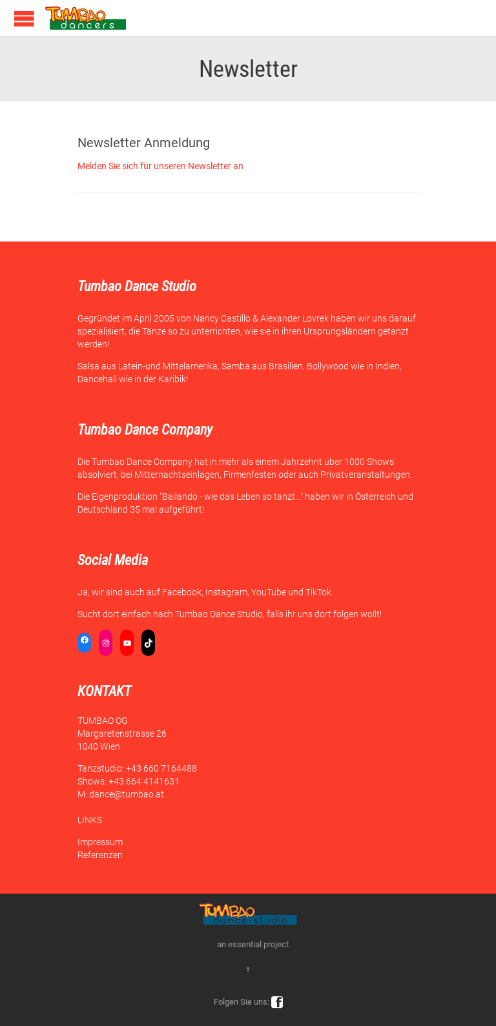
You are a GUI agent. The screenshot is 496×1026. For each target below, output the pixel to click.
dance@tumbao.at (126, 794)
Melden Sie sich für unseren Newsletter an (160, 166)
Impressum (100, 842)
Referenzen (100, 855)
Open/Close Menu (24, 18)
